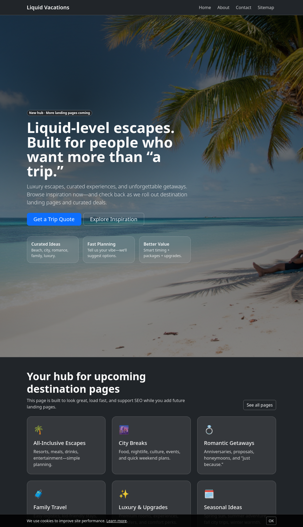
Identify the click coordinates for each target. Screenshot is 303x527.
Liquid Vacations (48, 7)
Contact (243, 7)
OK (271, 520)
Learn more (116, 520)
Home (205, 7)
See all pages (260, 405)
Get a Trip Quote (54, 219)
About (223, 7)
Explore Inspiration (114, 219)
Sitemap (266, 7)
